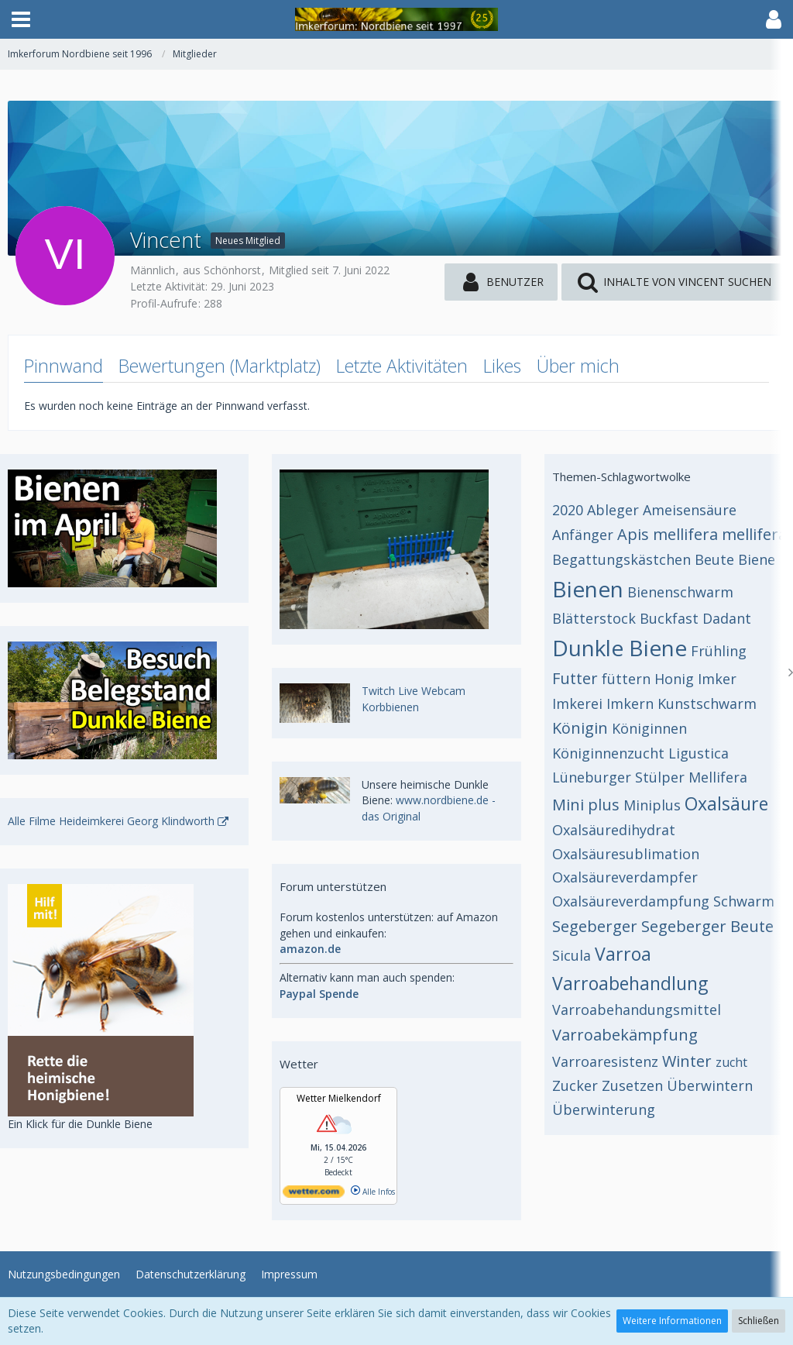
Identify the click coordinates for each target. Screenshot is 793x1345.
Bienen (587, 589)
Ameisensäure (689, 510)
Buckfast (669, 618)
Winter (687, 1061)
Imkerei (577, 703)
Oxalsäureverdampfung (630, 901)
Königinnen (649, 728)
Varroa (623, 953)
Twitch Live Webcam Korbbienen (413, 698)
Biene (756, 559)
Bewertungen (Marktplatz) (219, 365)
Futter (575, 678)
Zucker (575, 1085)
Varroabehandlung (630, 983)
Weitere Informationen (672, 1320)
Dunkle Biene (619, 647)
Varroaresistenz (605, 1061)
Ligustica (698, 753)
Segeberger (594, 926)
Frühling (719, 651)
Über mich (578, 365)
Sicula (571, 955)
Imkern (630, 703)
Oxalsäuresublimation (625, 853)
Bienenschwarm (680, 592)
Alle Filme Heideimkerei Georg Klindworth (111, 821)
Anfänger (582, 534)
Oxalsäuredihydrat (613, 829)
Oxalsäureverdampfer (625, 877)
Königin (580, 727)
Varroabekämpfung (625, 1034)
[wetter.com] (314, 1194)
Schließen (758, 1320)
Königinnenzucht (608, 753)
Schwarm (743, 901)
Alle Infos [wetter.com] (373, 1191)
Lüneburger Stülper (618, 777)
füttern (626, 678)
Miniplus (652, 805)
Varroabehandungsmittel (636, 1009)
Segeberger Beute (707, 926)
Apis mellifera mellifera (702, 534)
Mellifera (717, 777)
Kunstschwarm (707, 703)
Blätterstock (594, 618)
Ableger (613, 510)
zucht (731, 1062)
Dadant (726, 618)
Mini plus (586, 804)
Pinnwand (63, 365)
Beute (714, 559)
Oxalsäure (726, 803)
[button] (21, 19)
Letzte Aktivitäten (402, 365)
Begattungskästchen (621, 559)
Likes (502, 365)
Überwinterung (603, 1109)
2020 (567, 510)
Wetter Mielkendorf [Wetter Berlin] (339, 1098)
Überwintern (710, 1085)
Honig (674, 678)
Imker (717, 678)
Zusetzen (632, 1085)
